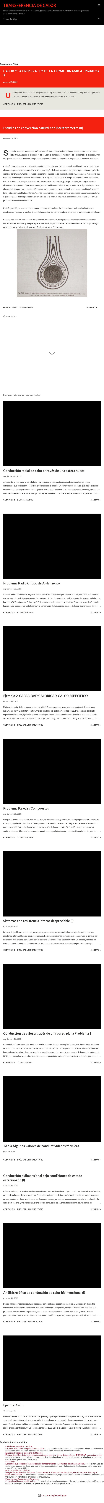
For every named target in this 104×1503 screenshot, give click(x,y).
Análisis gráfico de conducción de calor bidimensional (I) (44, 1293)
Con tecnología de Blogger (52, 1495)
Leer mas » (95, 500)
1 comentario (24, 1062)
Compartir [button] (9, 104)
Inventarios (10, 1462)
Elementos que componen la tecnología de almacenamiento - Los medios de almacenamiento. (45, 1464)
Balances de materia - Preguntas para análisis (24, 1448)
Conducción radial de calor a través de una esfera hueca (43, 471)
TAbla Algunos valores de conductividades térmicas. (41, 1146)
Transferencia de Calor (29, 5)
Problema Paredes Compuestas (26, 808)
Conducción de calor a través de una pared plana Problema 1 (47, 1033)
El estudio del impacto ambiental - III (20, 1481)
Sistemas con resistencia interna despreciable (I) (38, 921)
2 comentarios (25, 500)
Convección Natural (22, 307)
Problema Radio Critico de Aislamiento (31, 583)
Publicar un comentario (30, 104)
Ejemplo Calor (13, 1405)
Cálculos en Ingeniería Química (18, 1446)
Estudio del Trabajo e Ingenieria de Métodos (24, 1453)
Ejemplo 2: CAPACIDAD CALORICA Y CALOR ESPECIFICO (45, 696)
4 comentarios (25, 612)
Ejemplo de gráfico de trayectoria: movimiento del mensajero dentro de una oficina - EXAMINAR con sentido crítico (53, 1455)
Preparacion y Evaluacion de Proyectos (21, 1479)
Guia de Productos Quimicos (17, 1470)
